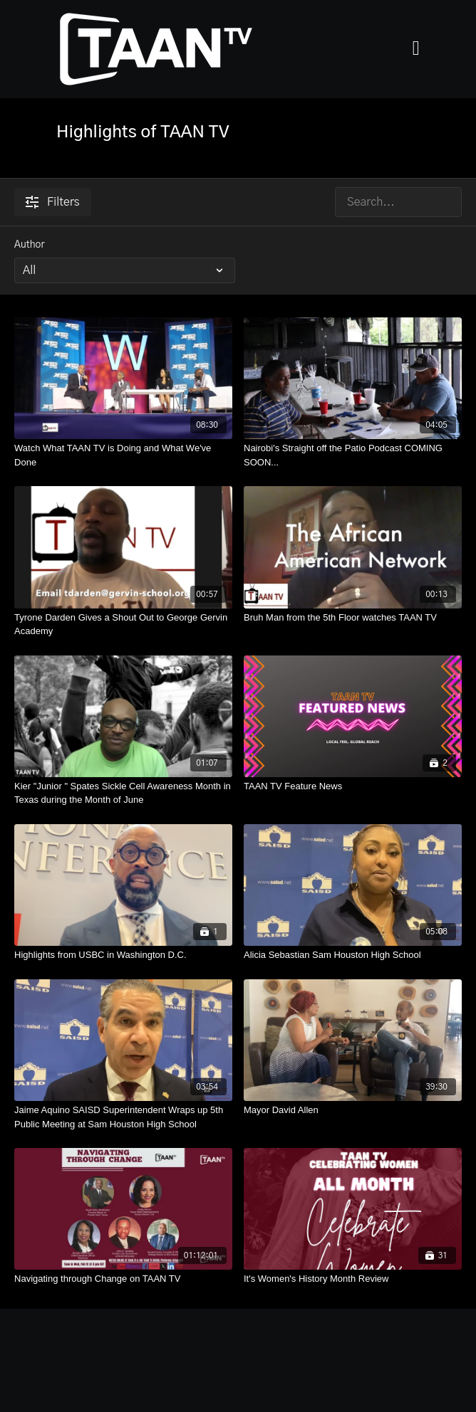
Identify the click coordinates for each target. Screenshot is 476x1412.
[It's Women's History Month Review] (353, 1279)
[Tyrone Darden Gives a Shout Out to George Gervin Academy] (123, 624)
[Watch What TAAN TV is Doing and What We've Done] (123, 455)
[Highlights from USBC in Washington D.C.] (123, 955)
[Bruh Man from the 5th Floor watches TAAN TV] (353, 618)
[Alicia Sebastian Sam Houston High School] (353, 955)
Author (29, 245)
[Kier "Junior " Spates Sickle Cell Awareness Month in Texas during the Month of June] (123, 793)
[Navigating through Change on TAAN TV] (123, 1279)
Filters (53, 202)
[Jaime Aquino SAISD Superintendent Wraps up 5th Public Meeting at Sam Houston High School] (123, 1117)
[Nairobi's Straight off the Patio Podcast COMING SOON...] (353, 455)
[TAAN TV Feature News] (353, 786)
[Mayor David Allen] (353, 1110)
